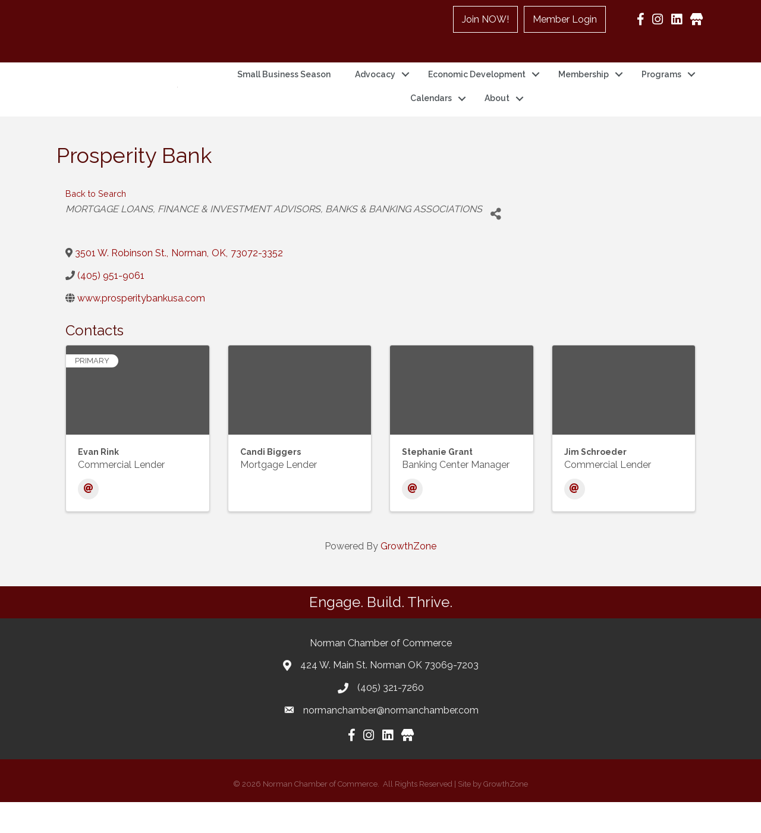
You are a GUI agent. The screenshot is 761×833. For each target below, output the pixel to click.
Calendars (431, 113)
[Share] (495, 244)
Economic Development (477, 90)
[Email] (88, 520)
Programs (661, 90)
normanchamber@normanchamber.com (391, 740)
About (497, 113)
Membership (583, 90)
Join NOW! (485, 19)
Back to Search (95, 224)
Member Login (565, 19)
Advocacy (375, 90)
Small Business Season (284, 90)
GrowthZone (408, 577)
